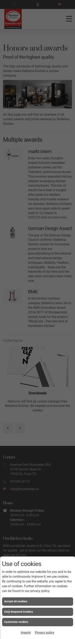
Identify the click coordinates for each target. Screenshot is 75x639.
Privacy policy (44, 632)
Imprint (26, 632)
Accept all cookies (15, 601)
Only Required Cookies (18, 611)
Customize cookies (16, 621)
